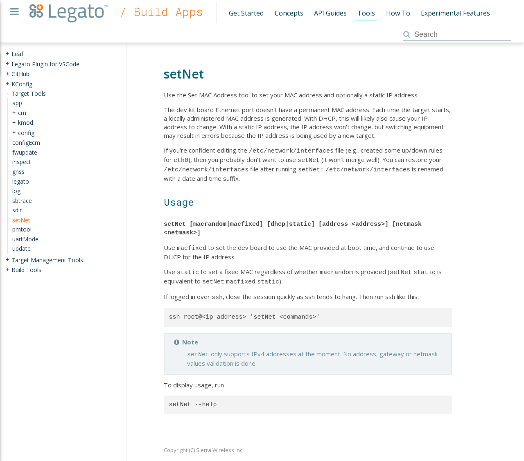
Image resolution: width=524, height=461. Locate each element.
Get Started (246, 13)
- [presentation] (7, 93)
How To (398, 13)
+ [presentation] (7, 54)
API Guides (330, 13)
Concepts (289, 13)
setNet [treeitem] (21, 219)
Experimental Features (455, 13)
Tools (366, 13)
